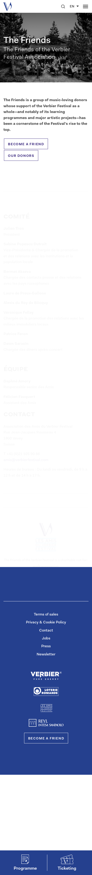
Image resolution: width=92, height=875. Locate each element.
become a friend (26, 146)
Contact (46, 630)
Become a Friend (46, 738)
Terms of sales (46, 614)
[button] (63, 6)
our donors (21, 157)
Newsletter (46, 654)
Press (46, 646)
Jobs (46, 638)
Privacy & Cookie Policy (46, 622)
